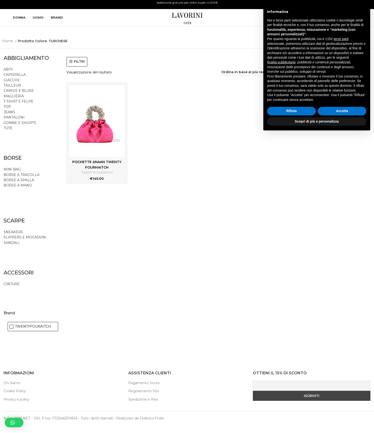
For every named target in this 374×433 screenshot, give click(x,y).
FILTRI (79, 69)
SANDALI (12, 250)
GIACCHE (12, 88)
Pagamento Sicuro (144, 390)
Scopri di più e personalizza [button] (317, 420)
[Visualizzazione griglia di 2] (340, 80)
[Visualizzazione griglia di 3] (348, 80)
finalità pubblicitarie (281, 361)
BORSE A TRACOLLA (21, 182)
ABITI (8, 77)
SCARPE (14, 228)
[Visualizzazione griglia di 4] (355, 80)
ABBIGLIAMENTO (26, 65)
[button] (14, 422)
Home (8, 48)
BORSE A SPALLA (19, 188)
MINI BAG (13, 177)
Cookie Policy (15, 399)
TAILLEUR (12, 93)
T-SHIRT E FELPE (18, 109)
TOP (7, 114)
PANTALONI (14, 125)
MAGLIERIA (14, 104)
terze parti (341, 338)
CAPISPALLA (15, 82)
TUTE (8, 136)
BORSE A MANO (18, 193)
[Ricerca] (325, 22)
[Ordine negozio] (249, 80)
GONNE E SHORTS (20, 130)
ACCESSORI (19, 280)
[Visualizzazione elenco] (333, 80)
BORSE (13, 166)
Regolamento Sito (143, 399)
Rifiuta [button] (291, 410)
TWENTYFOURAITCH (97, 180)
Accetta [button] (342, 410)
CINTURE (12, 291)
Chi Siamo (12, 390)
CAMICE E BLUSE (19, 98)
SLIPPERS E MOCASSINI (25, 245)
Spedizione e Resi (143, 407)
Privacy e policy (16, 407)
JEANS (9, 120)
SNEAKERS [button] (13, 239)
